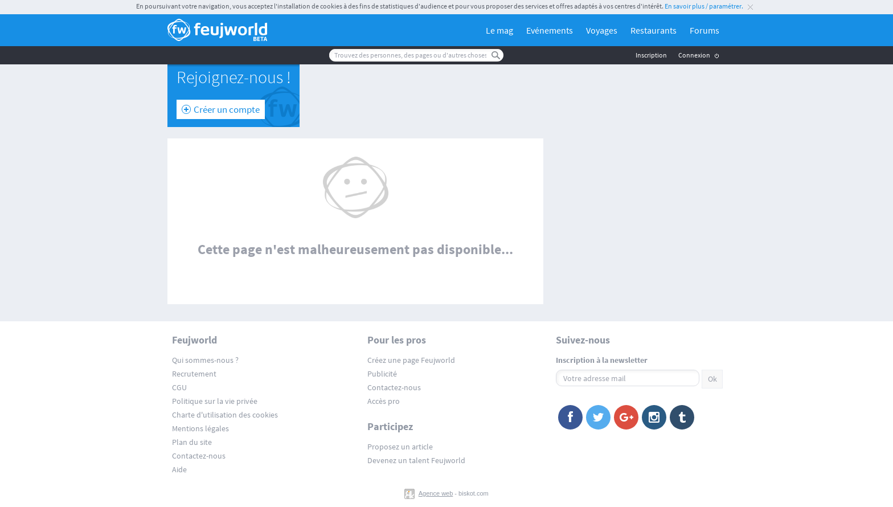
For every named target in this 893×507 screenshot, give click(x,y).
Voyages (601, 30)
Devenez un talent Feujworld (416, 460)
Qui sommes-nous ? (205, 360)
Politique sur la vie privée (214, 401)
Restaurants (653, 30)
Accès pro (383, 401)
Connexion (694, 55)
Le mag (499, 30)
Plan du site (192, 442)
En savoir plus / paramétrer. (704, 6)
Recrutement (194, 374)
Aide (179, 469)
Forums (704, 30)
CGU (179, 387)
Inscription (651, 55)
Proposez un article (400, 446)
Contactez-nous (199, 456)
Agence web (436, 493)
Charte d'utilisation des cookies (225, 415)
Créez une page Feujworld (411, 360)
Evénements (549, 30)
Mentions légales (200, 428)
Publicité (382, 374)
